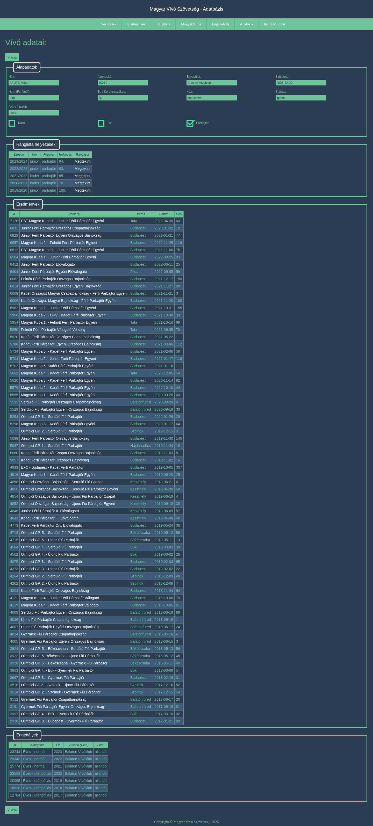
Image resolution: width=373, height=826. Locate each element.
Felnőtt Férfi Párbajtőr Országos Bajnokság (55, 279)
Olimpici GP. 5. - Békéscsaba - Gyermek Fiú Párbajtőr (64, 663)
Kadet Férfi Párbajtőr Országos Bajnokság (55, 460)
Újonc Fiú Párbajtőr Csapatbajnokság (51, 620)
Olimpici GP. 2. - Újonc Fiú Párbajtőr (50, 583)
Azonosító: (123, 80)
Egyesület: (212, 80)
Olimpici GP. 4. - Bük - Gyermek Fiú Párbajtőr (57, 670)
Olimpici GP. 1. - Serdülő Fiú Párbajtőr (51, 446)
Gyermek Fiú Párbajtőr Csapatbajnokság (54, 634)
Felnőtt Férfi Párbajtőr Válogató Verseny (53, 330)
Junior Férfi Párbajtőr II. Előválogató (50, 511)
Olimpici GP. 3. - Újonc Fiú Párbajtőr (50, 569)
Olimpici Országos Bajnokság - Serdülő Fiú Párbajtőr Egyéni (69, 489)
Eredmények (136, 24)
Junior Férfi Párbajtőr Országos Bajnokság (55, 438)
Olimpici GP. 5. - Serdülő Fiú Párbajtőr (51, 533)
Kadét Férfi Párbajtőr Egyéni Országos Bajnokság (61, 344)
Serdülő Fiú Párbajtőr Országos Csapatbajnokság (61, 402)
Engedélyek (220, 24)
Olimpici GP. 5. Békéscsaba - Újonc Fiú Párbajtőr (60, 656)
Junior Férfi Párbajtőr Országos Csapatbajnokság (61, 228)
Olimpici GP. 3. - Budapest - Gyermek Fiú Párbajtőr (62, 721)
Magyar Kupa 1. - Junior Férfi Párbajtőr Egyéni (58, 257)
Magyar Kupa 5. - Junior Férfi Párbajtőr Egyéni (58, 359)
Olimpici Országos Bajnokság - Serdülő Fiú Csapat (62, 482)
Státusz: (301, 95)
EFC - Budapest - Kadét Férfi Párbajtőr (52, 467)
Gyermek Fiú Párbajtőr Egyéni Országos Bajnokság (62, 641)
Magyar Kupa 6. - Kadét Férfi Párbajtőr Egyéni (58, 351)
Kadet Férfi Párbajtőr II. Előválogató (49, 518)
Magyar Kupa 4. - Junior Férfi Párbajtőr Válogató (60, 598)
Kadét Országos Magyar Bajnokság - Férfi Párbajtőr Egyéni (68, 301)
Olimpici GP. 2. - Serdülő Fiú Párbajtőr (51, 431)
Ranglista (163, 24)
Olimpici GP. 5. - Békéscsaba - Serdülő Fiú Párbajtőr (63, 649)
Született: (301, 80)
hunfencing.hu (274, 24)
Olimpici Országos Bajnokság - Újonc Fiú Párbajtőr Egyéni (68, 504)
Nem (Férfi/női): (34, 95)
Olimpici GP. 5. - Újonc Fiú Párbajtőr (50, 540)
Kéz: (212, 95)
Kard (17, 123)
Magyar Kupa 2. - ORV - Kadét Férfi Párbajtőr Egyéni (63, 315)
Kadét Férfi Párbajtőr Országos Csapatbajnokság (60, 337)
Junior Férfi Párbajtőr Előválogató (48, 264)
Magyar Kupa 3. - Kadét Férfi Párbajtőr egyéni (58, 424)
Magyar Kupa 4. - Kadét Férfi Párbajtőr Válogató (60, 605)
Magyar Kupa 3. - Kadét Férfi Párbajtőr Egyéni (58, 380)
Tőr (105, 123)
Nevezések (109, 24)
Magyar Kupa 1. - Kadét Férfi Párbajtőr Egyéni (58, 395)
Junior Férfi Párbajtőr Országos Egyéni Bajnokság (61, 286)
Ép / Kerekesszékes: (123, 95)
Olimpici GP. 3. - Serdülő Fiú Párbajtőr (51, 417)
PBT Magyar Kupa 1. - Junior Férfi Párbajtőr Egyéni (62, 221)
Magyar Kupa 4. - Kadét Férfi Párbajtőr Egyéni (58, 373)
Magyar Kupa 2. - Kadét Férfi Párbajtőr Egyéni (58, 388)
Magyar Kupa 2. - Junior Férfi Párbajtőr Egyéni (58, 308)
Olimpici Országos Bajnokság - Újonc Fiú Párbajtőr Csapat (68, 496)
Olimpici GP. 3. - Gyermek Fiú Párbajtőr (52, 678)
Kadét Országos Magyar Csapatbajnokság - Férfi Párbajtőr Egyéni (74, 293)
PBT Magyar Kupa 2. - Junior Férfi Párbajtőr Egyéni (62, 250)
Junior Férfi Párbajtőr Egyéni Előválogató (54, 272)
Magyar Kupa (191, 24)
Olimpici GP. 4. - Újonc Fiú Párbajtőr (50, 554)
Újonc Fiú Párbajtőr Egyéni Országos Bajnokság (60, 627)
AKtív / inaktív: (34, 110)
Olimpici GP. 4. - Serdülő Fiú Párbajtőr (51, 547)
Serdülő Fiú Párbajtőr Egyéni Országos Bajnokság (61, 409)
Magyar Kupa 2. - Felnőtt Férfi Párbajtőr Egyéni (59, 243)
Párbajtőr (198, 123)
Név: (34, 80)
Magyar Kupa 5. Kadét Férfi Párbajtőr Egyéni (57, 366)
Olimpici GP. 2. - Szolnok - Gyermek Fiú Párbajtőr (61, 692)
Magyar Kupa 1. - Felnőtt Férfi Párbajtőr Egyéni (59, 322)
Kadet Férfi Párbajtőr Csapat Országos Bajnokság (61, 453)
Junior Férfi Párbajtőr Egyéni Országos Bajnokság (61, 235)
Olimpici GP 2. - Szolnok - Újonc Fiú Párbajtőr (58, 685)
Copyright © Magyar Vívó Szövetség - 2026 (186, 822)
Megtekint (82, 161)
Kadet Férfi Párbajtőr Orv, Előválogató (51, 525)
